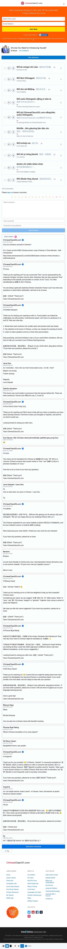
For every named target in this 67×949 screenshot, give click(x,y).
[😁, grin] (19, 197)
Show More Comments (33, 846)
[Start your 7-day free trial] (12, 912)
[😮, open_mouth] (53, 197)
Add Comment (33, 230)
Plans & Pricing (32, 886)
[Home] (31, 4)
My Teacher (10, 895)
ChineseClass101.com (55, 935)
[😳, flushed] (15, 197)
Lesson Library (11, 878)
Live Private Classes (12, 886)
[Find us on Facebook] (37, 912)
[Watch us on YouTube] (33, 912)
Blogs (29, 898)
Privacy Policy (29, 38)
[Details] (61, 68)
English (28, 946)
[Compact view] (3, 946)
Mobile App (9, 898)
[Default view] (7, 946)
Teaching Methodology (53, 891)
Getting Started (50, 878)
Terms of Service (54, 939)
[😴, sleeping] (49, 197)
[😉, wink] (39, 197)
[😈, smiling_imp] (56, 197)
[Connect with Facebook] (43, 34)
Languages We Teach (34, 892)
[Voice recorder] (13, 68)
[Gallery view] (10, 946)
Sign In (9, 192)
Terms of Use (22, 38)
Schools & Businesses (35, 895)
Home (8, 875)
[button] (64, 3)
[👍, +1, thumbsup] (63, 197)
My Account (49, 885)
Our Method (31, 875)
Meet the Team (32, 880)
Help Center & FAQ (52, 875)
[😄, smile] (12, 197)
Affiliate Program (33, 901)
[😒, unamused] (22, 197)
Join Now (33, 29)
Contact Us (49, 899)
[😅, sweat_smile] (36, 197)
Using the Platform (51, 888)
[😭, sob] (43, 197)
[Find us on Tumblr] (41, 912)
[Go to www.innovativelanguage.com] (33, 931)
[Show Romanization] (22, 946)
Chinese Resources (12, 892)
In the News (31, 889)
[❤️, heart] (60, 197)
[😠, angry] (29, 197)
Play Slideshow (33, 57)
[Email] (33, 225)
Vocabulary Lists (11, 883)
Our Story (31, 878)
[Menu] (3, 3)
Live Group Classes (12, 889)
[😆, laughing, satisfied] (32, 197)
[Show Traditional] (18, 946)
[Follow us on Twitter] (29, 912)
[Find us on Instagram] (29, 916)
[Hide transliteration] (15, 946)
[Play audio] (9, 68)
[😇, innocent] (46, 197)
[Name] (33, 221)
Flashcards (9, 880)
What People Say (33, 883)
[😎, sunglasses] (25, 197)
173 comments (24, 51)
